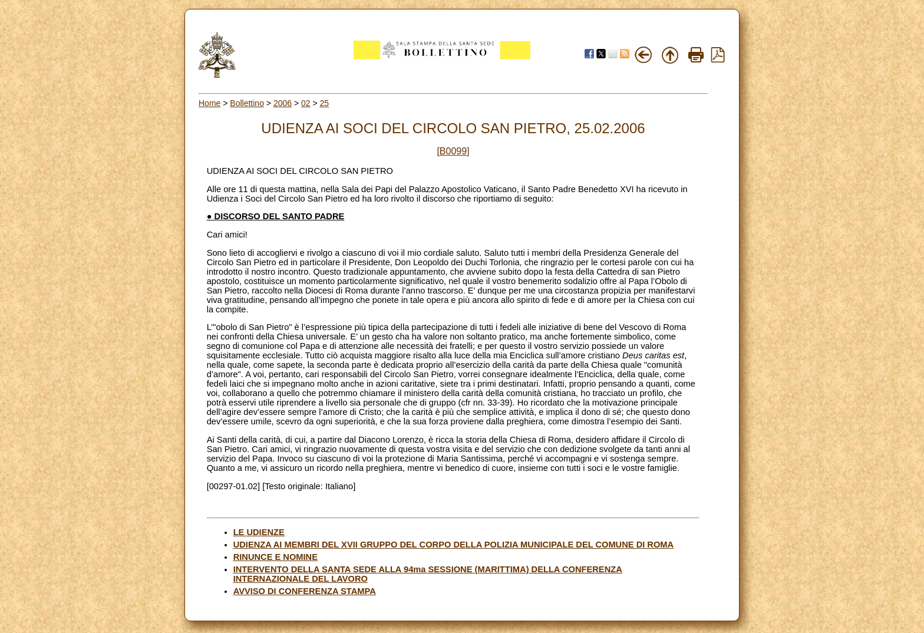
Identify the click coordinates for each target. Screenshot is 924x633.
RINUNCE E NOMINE (275, 557)
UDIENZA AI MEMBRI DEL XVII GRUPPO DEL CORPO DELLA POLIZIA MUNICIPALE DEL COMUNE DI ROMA (453, 544)
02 (306, 103)
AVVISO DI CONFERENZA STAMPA (304, 591)
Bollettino (247, 103)
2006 (282, 103)
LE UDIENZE (259, 532)
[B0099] (453, 151)
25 (324, 103)
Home (209, 103)
